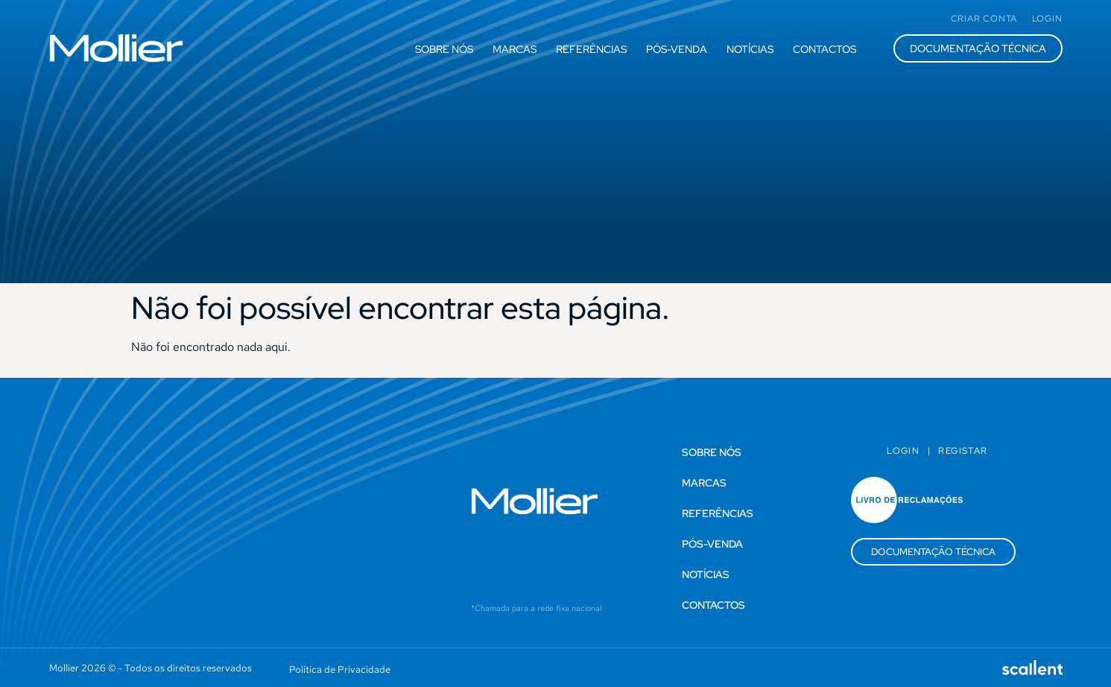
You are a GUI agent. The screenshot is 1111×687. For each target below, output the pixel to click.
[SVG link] (116, 48)
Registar (962, 451)
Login (903, 451)
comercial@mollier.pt (519, 579)
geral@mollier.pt (508, 559)
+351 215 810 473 (509, 539)
